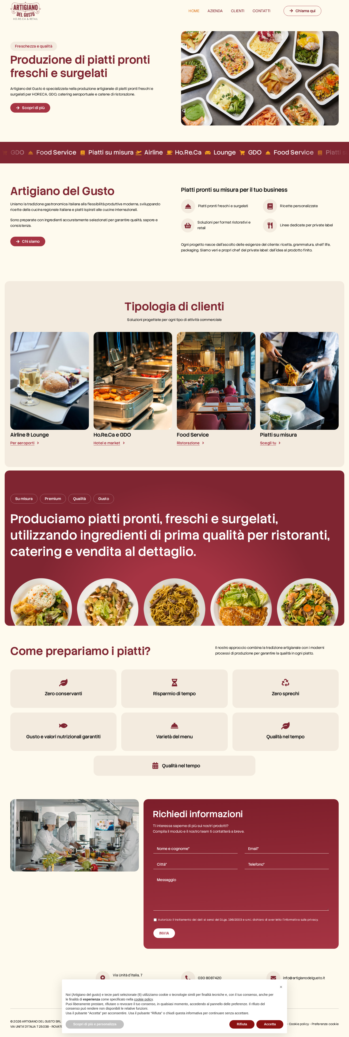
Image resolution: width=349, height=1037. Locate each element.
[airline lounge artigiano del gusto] (49, 333)
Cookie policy (299, 1024)
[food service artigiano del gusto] (216, 333)
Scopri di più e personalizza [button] (94, 1024)
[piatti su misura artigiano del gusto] (299, 333)
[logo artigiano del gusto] (25, 3)
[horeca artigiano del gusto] (133, 333)
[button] (281, 987)
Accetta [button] (270, 1024)
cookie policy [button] (143, 999)
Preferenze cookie (325, 1024)
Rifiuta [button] (242, 1024)
